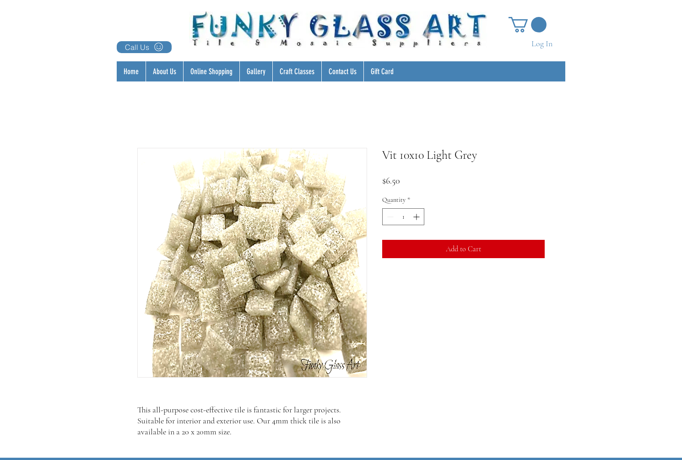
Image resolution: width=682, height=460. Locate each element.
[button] (528, 24)
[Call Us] (144, 47)
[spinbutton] (403, 217)
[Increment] (417, 217)
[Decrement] (389, 217)
